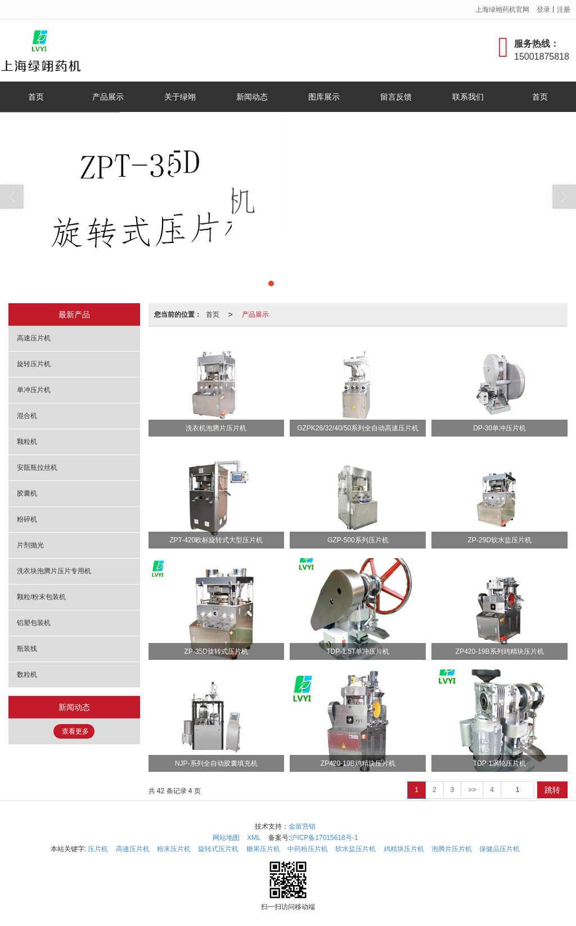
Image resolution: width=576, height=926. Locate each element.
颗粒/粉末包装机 (41, 597)
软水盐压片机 (355, 849)
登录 (543, 10)
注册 (563, 10)
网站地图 (226, 838)
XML (254, 838)
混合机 (27, 416)
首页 (36, 96)
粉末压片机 (174, 849)
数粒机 (27, 674)
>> (472, 790)
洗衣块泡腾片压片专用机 (54, 571)
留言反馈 (396, 96)
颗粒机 (27, 442)
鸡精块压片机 (404, 849)
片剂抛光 (30, 545)
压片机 (98, 849)
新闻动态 (252, 96)
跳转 (552, 789)
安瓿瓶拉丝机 (37, 467)
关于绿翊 (180, 96)
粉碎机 (27, 519)
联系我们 (468, 96)
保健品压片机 (499, 849)
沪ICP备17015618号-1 (324, 838)
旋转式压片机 (218, 849)
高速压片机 (34, 338)
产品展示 (108, 96)
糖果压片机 (263, 849)
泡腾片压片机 (451, 849)
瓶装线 (27, 649)
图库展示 (324, 96)
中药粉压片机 (307, 849)
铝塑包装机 (34, 623)
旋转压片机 (34, 364)
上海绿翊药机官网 (502, 10)
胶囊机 (27, 493)
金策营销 (302, 826)
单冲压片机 (34, 390)
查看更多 (75, 731)
